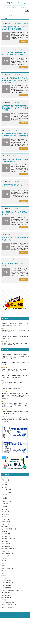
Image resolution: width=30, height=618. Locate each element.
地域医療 (26, 23)
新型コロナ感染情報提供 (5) (9, 605)
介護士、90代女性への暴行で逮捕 (11, 388)
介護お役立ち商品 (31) (8, 602)
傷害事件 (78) (6, 498)
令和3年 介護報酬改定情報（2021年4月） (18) (13, 590)
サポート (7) (5, 482)
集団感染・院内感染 (7, 548)
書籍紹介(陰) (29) (6, 597)
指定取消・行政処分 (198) (8, 538)
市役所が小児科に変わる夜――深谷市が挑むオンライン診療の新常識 (15, 331)
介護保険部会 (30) (6, 585)
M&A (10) (4, 531)
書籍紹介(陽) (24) (6, 595)
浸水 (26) (4, 573)
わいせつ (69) (5, 556)
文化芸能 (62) (5, 519)
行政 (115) (5, 516)
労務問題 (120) (6, 533)
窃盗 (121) (5, 560)
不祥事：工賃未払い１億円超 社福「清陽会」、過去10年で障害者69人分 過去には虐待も (15, 370)
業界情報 (15, 49)
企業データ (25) (6, 526)
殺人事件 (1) (5, 487)
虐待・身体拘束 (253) (7, 553)
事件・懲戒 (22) (7, 501)
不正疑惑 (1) (5, 485)
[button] (15, 303)
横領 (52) (5, 506)
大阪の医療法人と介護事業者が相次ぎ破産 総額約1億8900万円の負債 (15, 412)
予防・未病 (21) (6, 480)
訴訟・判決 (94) (6, 543)
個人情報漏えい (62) (7, 546)
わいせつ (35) (5, 514)
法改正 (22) (5, 541)
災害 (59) (4, 575)
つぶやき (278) (6, 592)
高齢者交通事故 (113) (7, 568)
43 (22, 286)
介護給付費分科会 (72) (8, 582)
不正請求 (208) (6, 536)
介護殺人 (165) (6, 558)
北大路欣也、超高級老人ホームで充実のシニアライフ (15, 383)
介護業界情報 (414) (7, 587)
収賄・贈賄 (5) (6, 503)
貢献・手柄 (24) (6, 521)
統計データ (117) (6, 524)
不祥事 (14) (5, 477)
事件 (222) (5, 497)
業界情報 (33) (5, 511)
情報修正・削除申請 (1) (8, 607)
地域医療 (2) (5, 509)
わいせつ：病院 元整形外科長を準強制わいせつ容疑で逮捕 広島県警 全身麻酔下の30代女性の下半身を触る (15, 419)
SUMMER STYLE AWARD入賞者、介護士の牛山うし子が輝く (15, 363)
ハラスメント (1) (6, 489)
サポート (21, 23)
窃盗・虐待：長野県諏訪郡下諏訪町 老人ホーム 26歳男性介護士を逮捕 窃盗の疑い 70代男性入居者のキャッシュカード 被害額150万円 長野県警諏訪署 (15, 396)
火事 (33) (4, 570)
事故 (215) (5, 565)
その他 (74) (5, 578)
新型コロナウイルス (7, 551)
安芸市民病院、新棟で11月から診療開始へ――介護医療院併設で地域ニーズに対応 (15, 324)
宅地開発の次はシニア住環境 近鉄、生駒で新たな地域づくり (15, 337)
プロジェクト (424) (7, 492)
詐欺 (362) (5, 563)
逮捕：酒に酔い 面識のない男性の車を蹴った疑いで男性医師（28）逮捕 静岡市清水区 (15, 376)
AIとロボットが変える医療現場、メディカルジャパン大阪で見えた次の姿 (15, 344)
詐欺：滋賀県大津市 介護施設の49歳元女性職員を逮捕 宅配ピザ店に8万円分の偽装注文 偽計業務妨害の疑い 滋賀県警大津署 (15, 356)
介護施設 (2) (5, 494)
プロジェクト (16, 23)
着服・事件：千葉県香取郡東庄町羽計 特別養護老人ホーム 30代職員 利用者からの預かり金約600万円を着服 (15, 405)
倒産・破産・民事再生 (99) (9, 529)
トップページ (4, 15)
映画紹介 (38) (5, 600)
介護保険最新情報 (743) (8, 580)
